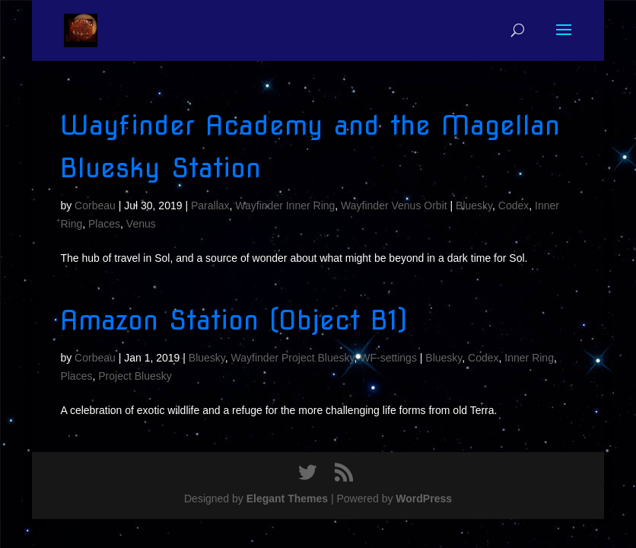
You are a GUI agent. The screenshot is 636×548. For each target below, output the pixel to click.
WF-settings (388, 358)
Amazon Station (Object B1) (234, 320)
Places (104, 224)
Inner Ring (529, 358)
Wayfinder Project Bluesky (293, 358)
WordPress (424, 498)
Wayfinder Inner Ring (285, 205)
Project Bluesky (134, 376)
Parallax (210, 205)
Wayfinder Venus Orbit (394, 205)
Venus (141, 224)
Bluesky (474, 205)
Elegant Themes (287, 498)
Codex (513, 205)
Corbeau (95, 205)
